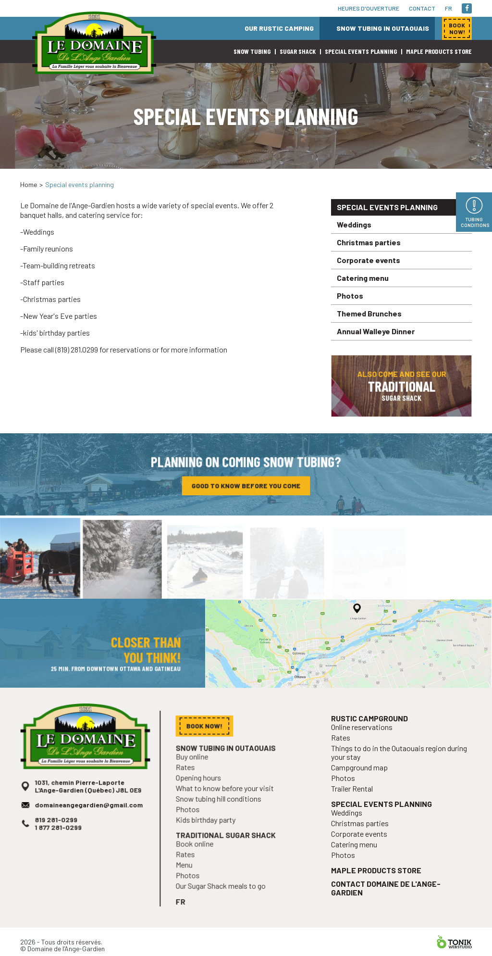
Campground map (362, 782)
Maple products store (439, 51)
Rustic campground (371, 735)
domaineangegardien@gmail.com (89, 816)
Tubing (475, 222)
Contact (422, 8)
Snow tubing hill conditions (220, 811)
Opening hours (201, 791)
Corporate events (368, 259)
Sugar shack (298, 51)
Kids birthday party (208, 831)
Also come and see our (401, 389)
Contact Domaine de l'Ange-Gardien (386, 895)
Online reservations (364, 744)
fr (448, 8)
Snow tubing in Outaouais (382, 28)
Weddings (354, 224)
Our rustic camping (279, 28)
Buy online (195, 771)
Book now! (385, 173)
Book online (198, 853)
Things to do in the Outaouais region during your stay (399, 767)
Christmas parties (369, 242)
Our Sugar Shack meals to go (222, 893)
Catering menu (363, 277)
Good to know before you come (246, 487)
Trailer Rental (355, 801)
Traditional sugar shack (227, 845)
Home (28, 184)
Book (457, 28)
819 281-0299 (58, 830)
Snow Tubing (252, 51)
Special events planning (361, 51)
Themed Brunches (369, 313)
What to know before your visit (226, 801)
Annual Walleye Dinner (376, 331)
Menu (188, 873)
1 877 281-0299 (60, 838)
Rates (189, 781)
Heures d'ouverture (368, 8)
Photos (350, 295)
